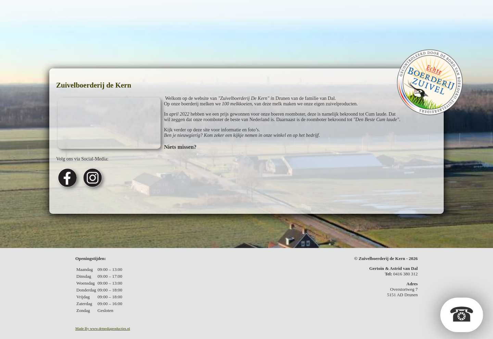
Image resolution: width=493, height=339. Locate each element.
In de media (354, 11)
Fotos (320, 11)
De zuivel (158, 11)
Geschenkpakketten (212, 11)
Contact (392, 11)
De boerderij (115, 11)
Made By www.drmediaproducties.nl (102, 328)
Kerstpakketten (278, 11)
